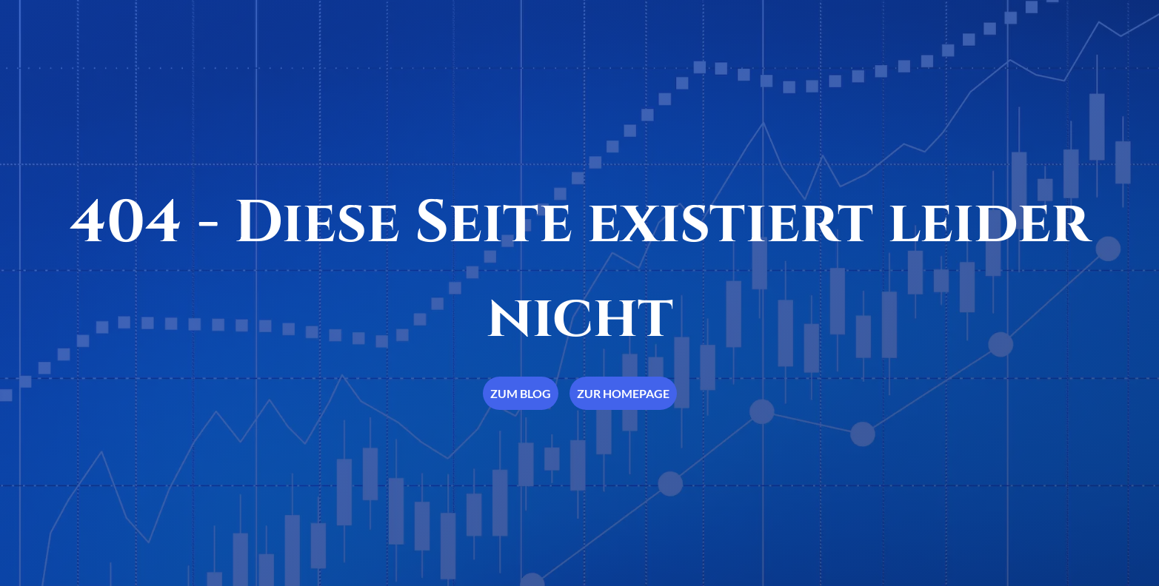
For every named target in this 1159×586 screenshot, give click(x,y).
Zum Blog (520, 393)
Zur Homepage (623, 393)
